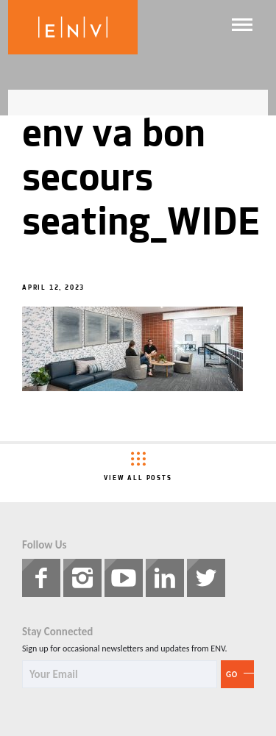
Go (232, 674)
